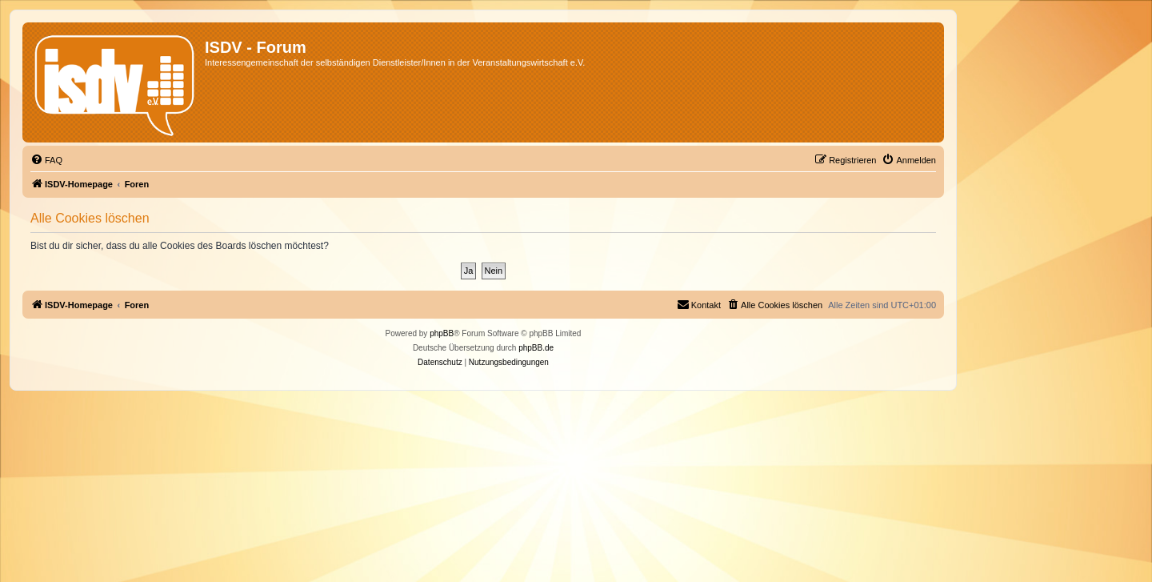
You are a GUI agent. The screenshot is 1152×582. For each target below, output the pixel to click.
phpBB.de (536, 347)
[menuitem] (46, 160)
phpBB (442, 333)
